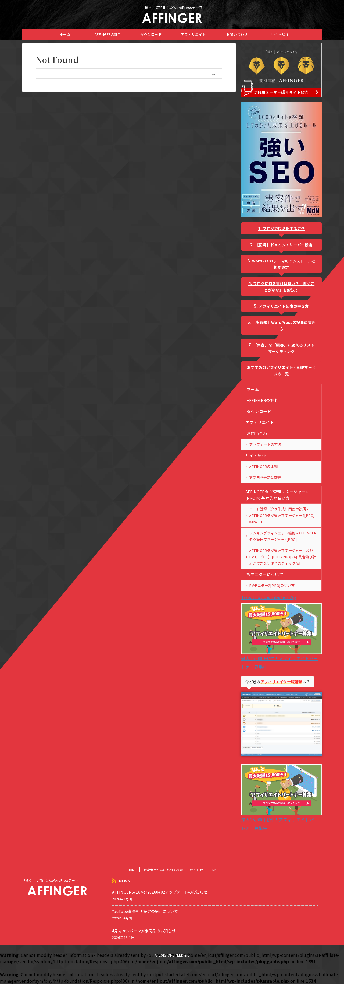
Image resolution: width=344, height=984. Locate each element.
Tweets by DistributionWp (268, 597)
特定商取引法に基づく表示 (163, 890)
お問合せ (196, 890)
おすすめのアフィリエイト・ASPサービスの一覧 (281, 370)
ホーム (65, 34)
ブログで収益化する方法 (284, 228)
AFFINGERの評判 (108, 34)
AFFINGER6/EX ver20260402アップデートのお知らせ (159, 912)
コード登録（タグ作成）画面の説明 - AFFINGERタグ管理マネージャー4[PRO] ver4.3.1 (280, 515)
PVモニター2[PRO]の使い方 (271, 585)
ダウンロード (151, 34)
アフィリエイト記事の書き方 (284, 306)
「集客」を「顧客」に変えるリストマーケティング (283, 348)
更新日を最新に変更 (265, 477)
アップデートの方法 (265, 444)
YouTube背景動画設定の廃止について (145, 932)
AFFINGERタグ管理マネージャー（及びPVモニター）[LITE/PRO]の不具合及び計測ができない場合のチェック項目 (283, 557)
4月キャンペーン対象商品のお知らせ (143, 951)
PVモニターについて (263, 574)
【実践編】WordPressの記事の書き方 (284, 325)
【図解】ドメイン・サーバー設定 (284, 244)
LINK (213, 890)
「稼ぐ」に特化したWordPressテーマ (50, 901)
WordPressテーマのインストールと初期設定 (284, 264)
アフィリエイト (193, 34)
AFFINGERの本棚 (262, 466)
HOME (132, 890)
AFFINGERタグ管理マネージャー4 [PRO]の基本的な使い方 (275, 495)
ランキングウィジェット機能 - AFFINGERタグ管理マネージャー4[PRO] (282, 536)
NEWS (124, 901)
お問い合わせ (237, 34)
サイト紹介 (279, 34)
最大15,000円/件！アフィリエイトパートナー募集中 (281, 658)
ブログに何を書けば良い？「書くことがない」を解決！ (283, 287)
